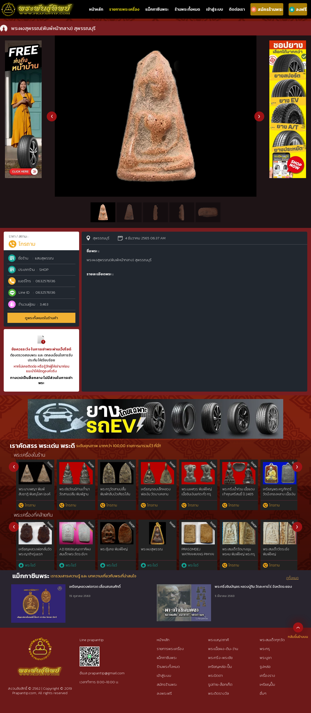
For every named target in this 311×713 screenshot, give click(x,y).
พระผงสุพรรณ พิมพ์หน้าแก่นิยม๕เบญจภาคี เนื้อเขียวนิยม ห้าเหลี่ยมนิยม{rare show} (276, 556)
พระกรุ (265, 648)
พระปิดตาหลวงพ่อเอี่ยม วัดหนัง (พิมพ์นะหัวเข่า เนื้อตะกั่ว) (275, 494)
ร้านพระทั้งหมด (187, 9)
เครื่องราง (267, 675)
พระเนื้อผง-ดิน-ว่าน (223, 648)
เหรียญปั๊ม (267, 684)
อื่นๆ (263, 693)
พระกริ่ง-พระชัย (220, 657)
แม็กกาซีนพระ (157, 9)
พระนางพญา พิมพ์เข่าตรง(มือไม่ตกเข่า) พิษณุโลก (194, 494)
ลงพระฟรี (164, 693)
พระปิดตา (215, 675)
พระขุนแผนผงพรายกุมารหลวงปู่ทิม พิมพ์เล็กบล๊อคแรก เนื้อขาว (235, 494)
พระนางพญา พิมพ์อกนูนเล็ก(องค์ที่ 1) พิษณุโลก (153, 494)
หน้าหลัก (96, 9)
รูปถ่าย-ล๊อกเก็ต (220, 684)
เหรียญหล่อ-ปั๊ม (220, 666)
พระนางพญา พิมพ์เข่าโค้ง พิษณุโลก (112, 492)
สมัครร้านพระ (167, 684)
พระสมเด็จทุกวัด (272, 640)
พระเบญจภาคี (218, 640)
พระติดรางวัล (218, 693)
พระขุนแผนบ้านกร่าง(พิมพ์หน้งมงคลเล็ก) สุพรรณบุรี (31, 494)
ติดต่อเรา (237, 9)
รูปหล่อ (265, 666)
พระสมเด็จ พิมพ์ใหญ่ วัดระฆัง (111, 552)
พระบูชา (266, 657)
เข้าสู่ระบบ (214, 9)
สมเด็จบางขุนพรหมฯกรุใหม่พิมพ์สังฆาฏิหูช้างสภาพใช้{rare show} (195, 554)
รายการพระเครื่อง (124, 9)
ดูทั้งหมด (292, 578)
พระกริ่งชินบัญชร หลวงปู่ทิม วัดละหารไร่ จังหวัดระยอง (253, 586)
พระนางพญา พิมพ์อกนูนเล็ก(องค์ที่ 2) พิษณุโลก (72, 494)
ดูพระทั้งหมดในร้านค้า (41, 318)
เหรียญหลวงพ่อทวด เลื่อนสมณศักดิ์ (95, 586)
